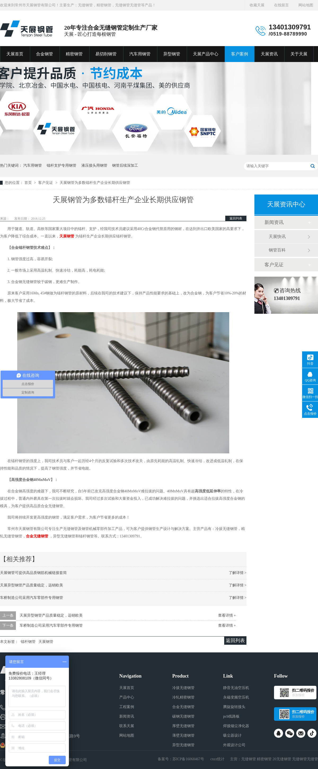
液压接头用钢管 (94, 165)
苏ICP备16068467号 (188, 759)
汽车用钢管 (140, 54)
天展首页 (14, 54)
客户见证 (46, 183)
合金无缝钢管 (37, 536)
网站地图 (305, 5)
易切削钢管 (106, 54)
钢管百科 (277, 250)
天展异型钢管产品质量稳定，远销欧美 (31, 585)
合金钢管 (44, 54)
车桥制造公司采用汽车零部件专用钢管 (31, 598)
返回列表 (235, 218)
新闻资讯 (274, 222)
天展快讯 (277, 236)
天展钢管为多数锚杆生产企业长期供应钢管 (95, 183)
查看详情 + (227, 615)
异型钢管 (171, 54)
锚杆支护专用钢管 (61, 165)
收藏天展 (257, 5)
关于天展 (298, 54)
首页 (28, 183)
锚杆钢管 (28, 642)
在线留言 (281, 5)
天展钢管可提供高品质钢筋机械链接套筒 (33, 573)
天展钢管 (66, 236)
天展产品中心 (205, 54)
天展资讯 (269, 54)
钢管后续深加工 (125, 165)
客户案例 (239, 54)
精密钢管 (74, 54)
